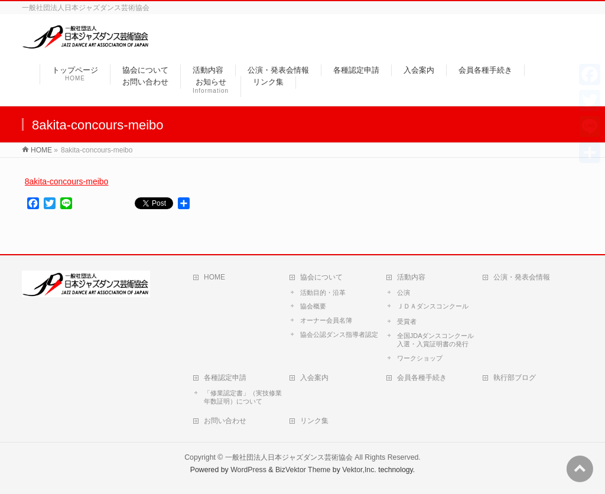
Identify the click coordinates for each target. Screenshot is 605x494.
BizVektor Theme (303, 470)
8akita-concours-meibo (67, 181)
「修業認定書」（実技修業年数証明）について (243, 397)
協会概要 (313, 306)
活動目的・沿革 (323, 292)
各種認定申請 (225, 377)
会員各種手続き (422, 377)
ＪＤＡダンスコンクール (433, 306)
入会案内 (314, 377)
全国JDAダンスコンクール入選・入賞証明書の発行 (435, 339)
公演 (403, 292)
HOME (214, 277)
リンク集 (314, 421)
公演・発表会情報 (521, 277)
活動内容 (411, 277)
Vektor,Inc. (359, 470)
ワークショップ (420, 358)
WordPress (248, 470)
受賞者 (407, 321)
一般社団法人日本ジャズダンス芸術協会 (289, 457)
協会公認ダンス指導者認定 (339, 334)
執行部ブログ (514, 377)
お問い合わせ (225, 421)
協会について (321, 277)
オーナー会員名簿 (326, 320)
